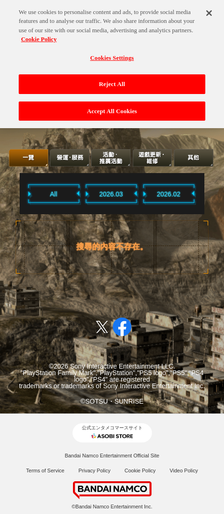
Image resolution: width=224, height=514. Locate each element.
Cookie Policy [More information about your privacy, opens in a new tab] (39, 36)
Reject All (112, 81)
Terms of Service (45, 470)
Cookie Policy (140, 470)
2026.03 (111, 194)
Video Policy (184, 470)
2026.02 (169, 194)
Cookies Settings (112, 54)
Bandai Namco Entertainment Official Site (112, 455)
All (54, 194)
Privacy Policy (94, 470)
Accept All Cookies (112, 108)
